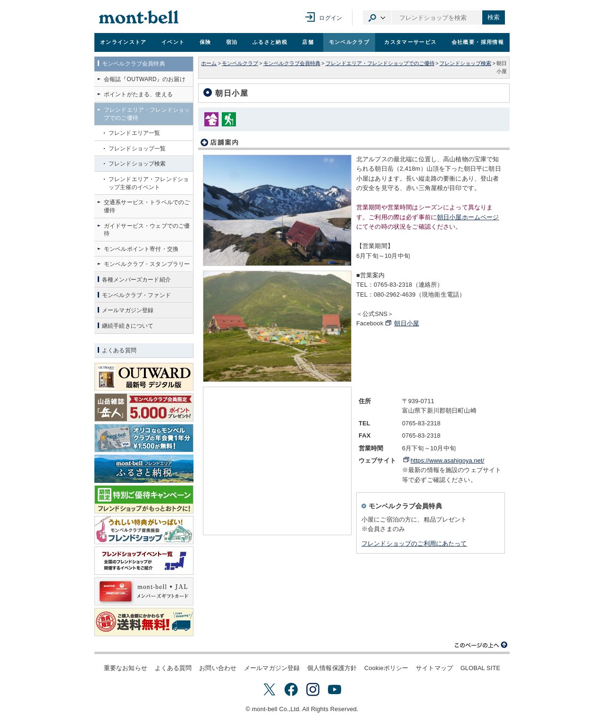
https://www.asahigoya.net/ (447, 460)
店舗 (308, 42)
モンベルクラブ (349, 42)
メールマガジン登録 (272, 668)
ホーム (209, 63)
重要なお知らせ (125, 668)
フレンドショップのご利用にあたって (414, 543)
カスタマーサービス (410, 42)
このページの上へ (481, 645)
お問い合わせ (217, 668)
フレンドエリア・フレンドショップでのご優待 (380, 63)
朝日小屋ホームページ (468, 217)
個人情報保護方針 (332, 668)
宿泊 (232, 42)
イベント (173, 42)
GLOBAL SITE (480, 668)
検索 (493, 17)
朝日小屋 (406, 323)
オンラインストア (123, 42)
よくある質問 (173, 668)
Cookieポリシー (386, 668)
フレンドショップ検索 (465, 63)
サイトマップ (434, 668)
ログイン (330, 18)
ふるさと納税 (269, 42)
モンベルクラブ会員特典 (291, 63)
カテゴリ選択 (377, 17)
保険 (205, 42)
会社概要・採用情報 (478, 42)
